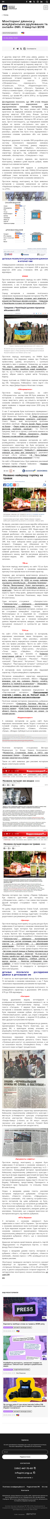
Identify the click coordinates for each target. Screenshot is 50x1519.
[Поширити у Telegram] (17, 49)
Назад (5, 15)
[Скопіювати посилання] (30, 49)
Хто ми (44, 1487)
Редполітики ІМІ (33, 1487)
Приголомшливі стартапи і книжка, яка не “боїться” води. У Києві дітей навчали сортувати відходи (25, 695)
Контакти (25, 1490)
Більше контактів (24, 1478)
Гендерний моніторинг (21, 1369)
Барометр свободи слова (22, 1327)
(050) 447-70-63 (23, 1468)
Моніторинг (8, 1327)
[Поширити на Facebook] (14, 49)
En (3, 2)
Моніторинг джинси (10, 33)
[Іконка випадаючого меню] (46, 7)
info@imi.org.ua (23, 1473)
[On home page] (7, 7)
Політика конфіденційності (14, 1487)
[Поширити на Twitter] (21, 49)
